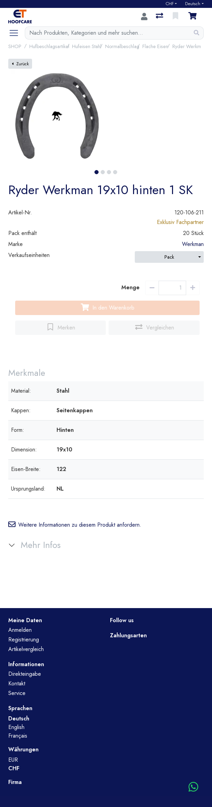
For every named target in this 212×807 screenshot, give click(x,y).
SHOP (14, 46)
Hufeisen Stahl (86, 46)
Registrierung (23, 639)
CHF (169, 4)
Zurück (20, 64)
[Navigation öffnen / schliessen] (16, 32)
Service (17, 693)
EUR (13, 760)
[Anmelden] (144, 16)
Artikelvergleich (26, 649)
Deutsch (192, 4)
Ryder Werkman (189, 46)
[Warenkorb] (194, 16)
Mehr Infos (41, 545)
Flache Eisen (155, 46)
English (16, 727)
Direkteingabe (24, 674)
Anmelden (20, 630)
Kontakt (16, 683)
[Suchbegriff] (107, 33)
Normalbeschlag (122, 46)
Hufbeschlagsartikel (49, 46)
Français (17, 736)
